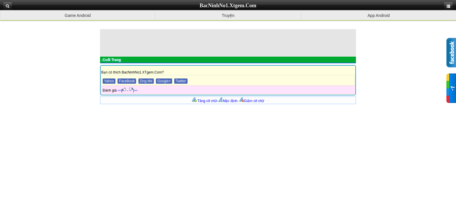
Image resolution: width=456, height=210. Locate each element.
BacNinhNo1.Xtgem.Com (228, 5)
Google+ (164, 81)
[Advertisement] (228, 42)
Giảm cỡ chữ (251, 101)
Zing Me (146, 81)
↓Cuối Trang (111, 60)
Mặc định (227, 101)
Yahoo (109, 81)
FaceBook (127, 81)
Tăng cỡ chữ (204, 101)
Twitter (181, 81)
